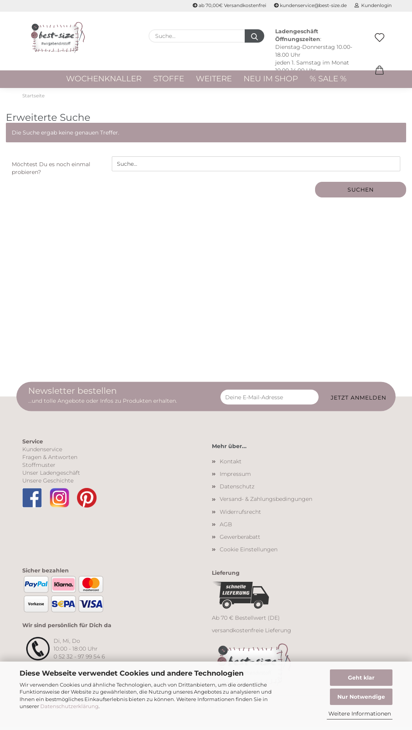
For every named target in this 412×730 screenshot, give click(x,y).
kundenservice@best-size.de (310, 5)
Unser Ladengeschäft (51, 475)
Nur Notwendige (361, 696)
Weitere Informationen (359, 713)
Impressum (235, 476)
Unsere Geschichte (47, 482)
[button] (379, 78)
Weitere (214, 78)
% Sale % (328, 78)
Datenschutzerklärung (69, 706)
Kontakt (231, 463)
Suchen (361, 192)
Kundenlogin (373, 5)
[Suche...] (254, 36)
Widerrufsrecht (240, 514)
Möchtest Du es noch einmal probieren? (51, 170)
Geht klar (361, 677)
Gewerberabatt (240, 539)
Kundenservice (42, 451)
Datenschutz (237, 488)
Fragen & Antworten (49, 459)
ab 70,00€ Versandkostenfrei (229, 5)
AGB (226, 526)
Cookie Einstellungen (249, 551)
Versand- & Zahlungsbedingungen (266, 501)
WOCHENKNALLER (104, 78)
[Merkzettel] (379, 45)
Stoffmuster (39, 467)
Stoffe (168, 78)
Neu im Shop (271, 78)
